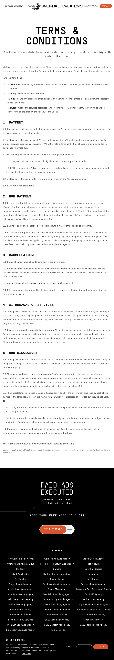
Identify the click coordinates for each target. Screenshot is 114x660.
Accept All (100, 647)
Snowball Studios (93, 568)
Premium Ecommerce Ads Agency (93, 609)
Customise (68, 647)
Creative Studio (90, 6)
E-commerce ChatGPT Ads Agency (57, 563)
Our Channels (93, 579)
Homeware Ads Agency (14, 6)
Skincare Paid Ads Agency (20, 599)
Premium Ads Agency (20, 614)
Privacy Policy (57, 579)
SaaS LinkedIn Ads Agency (57, 624)
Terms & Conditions (57, 629)
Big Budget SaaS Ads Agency (20, 629)
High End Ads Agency (20, 609)
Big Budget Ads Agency (93, 614)
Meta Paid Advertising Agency (57, 594)
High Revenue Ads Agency (57, 609)
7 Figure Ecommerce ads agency (94, 604)
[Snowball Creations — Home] (57, 6)
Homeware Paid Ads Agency (20, 558)
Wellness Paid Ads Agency (57, 558)
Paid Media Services (57, 614)
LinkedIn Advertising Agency (21, 594)
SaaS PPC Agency (93, 594)
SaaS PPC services (93, 619)
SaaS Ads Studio (20, 573)
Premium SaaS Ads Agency (20, 624)
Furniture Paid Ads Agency (93, 584)
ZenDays (93, 573)
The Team (20, 568)
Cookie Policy (27, 653)
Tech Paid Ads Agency (93, 599)
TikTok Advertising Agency (57, 604)
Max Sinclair (20, 579)
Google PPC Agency (57, 589)
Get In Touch (94, 563)
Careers (57, 568)
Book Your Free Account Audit (57, 515)
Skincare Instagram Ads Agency (57, 599)
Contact (105, 6)
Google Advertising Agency (20, 589)
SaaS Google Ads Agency (57, 619)
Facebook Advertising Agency (57, 584)
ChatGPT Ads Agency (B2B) (20, 563)
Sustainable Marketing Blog (57, 573)
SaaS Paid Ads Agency (94, 558)
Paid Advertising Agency (21, 604)
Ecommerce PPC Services (20, 619)
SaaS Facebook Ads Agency (93, 624)
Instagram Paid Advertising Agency (93, 589)
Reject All (84, 647)
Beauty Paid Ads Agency (21, 584)
